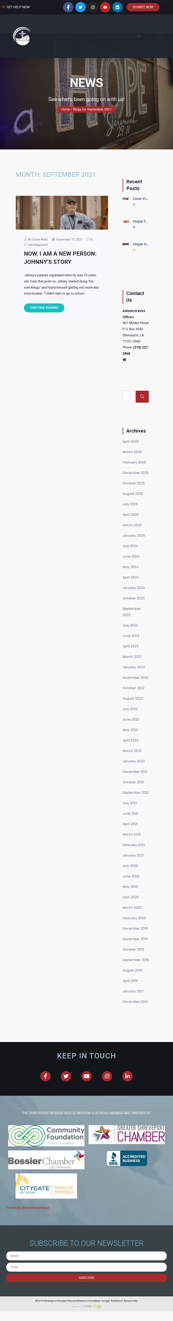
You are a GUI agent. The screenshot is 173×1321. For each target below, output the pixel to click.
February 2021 (134, 869)
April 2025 (131, 539)
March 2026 (132, 476)
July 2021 (130, 827)
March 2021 (132, 859)
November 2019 (135, 963)
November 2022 (135, 702)
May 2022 (130, 754)
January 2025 (134, 560)
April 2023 (131, 670)
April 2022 (130, 765)
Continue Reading (44, 332)
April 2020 (131, 921)
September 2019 (136, 984)
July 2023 (130, 650)
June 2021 (130, 838)
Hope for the (141, 246)
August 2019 (132, 995)
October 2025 (134, 508)
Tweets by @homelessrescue (27, 1232)
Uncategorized (38, 269)
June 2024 (131, 581)
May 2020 (130, 911)
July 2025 (130, 528)
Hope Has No (141, 268)
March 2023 (132, 681)
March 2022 (132, 775)
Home (65, 134)
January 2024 (134, 612)
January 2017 (133, 1016)
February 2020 (134, 942)
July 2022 (130, 733)
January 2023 (134, 691)
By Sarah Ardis (38, 264)
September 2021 (136, 817)
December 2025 (136, 497)
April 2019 (130, 1005)
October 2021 (133, 806)
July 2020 (130, 890)
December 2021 (135, 796)
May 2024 (130, 591)
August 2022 (133, 723)
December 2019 (135, 953)
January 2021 (133, 880)
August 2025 (133, 518)
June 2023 (131, 660)
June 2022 (131, 744)
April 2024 (131, 602)
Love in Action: (141, 223)
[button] (138, 36)
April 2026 (131, 466)
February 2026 (134, 487)
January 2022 (134, 785)
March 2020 (132, 932)
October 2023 (134, 623)
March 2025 (132, 549)
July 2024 (130, 570)
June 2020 (131, 901)
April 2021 (130, 848)
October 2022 (134, 712)
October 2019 (133, 974)
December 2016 (135, 1026)
